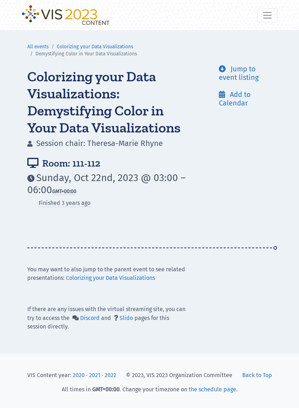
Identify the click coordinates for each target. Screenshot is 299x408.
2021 (94, 375)
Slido (126, 318)
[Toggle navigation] (267, 15)
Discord (90, 318)
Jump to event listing (239, 73)
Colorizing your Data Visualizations (95, 47)
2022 (110, 375)
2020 (79, 375)
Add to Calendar (235, 98)
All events (38, 47)
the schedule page (212, 389)
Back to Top (257, 375)
